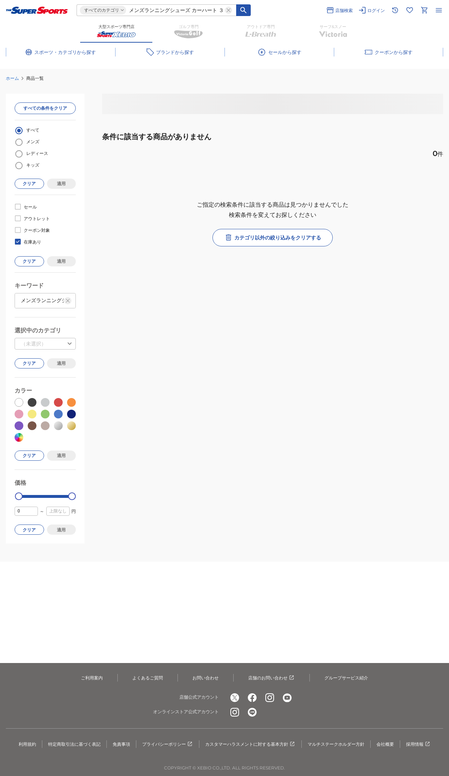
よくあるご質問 (147, 678)
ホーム (12, 78)
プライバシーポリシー (167, 744)
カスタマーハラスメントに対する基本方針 (250, 744)
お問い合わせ (205, 678)
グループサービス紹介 (346, 678)
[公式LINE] (252, 712)
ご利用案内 (92, 678)
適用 (61, 183)
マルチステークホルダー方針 (336, 744)
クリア (29, 183)
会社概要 (385, 744)
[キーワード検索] (243, 10)
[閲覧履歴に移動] (395, 10)
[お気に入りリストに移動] (409, 10)
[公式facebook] (252, 697)
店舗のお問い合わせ (271, 678)
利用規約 (27, 744)
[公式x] (234, 697)
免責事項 (121, 744)
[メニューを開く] (439, 10)
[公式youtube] (287, 697)
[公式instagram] (269, 697)
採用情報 (418, 744)
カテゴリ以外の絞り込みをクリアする (272, 237)
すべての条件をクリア (45, 108)
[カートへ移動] (424, 10)
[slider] (19, 496)
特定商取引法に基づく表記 (74, 744)
